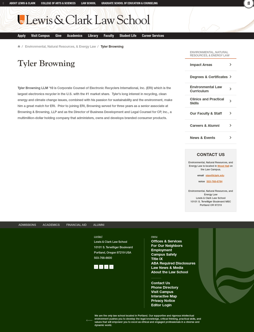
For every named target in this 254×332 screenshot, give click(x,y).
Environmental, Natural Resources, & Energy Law (60, 46)
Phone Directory (164, 287)
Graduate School (129, 3)
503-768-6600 (103, 258)
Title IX (157, 259)
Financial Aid (76, 224)
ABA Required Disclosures (173, 263)
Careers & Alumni (204, 125)
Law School (88, 3)
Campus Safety (164, 254)
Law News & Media (167, 268)
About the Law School (169, 272)
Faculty (109, 35)
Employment (161, 250)
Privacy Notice (163, 301)
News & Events (202, 138)
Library (93, 35)
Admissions (27, 224)
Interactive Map (164, 296)
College (58, 3)
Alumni (98, 224)
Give (58, 35)
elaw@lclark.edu (215, 175)
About (22, 3)
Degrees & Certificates (209, 77)
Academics (74, 35)
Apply (22, 35)
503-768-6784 (214, 181)
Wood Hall (223, 165)
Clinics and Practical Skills (207, 101)
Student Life (128, 35)
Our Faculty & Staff (206, 113)
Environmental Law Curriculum (206, 89)
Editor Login (161, 305)
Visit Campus (40, 35)
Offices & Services (166, 241)
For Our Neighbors (167, 245)
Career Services (153, 35)
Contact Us (211, 154)
